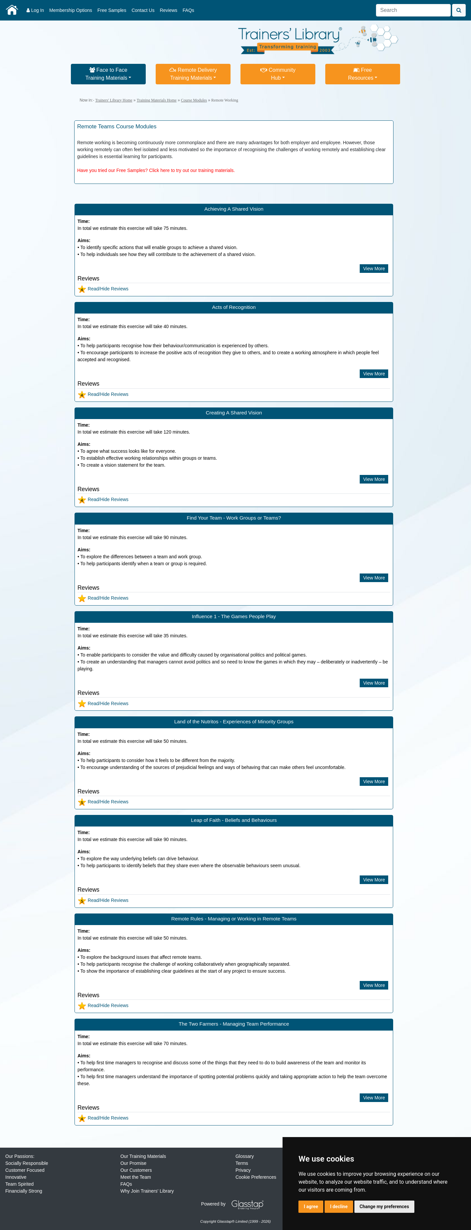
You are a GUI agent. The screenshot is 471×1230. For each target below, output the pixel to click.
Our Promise (133, 1163)
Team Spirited (19, 1184)
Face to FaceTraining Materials (106, 74)
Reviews (168, 10)
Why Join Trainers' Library (147, 1191)
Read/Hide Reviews (103, 288)
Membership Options (70, 10)
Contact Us (142, 10)
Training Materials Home (157, 100)
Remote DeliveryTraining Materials (193, 74)
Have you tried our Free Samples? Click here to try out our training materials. (156, 170)
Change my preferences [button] (384, 1206)
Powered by (235, 1204)
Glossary (245, 1156)
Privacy (243, 1170)
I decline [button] (338, 1206)
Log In (35, 10)
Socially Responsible (26, 1163)
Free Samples (111, 10)
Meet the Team (135, 1177)
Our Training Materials (143, 1156)
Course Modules (194, 100)
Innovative (15, 1177)
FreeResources (360, 74)
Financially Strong (23, 1191)
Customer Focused (24, 1170)
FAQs (188, 10)
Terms (242, 1163)
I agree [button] (311, 1206)
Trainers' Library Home (113, 100)
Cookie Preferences (256, 1177)
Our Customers (136, 1170)
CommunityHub (277, 74)
